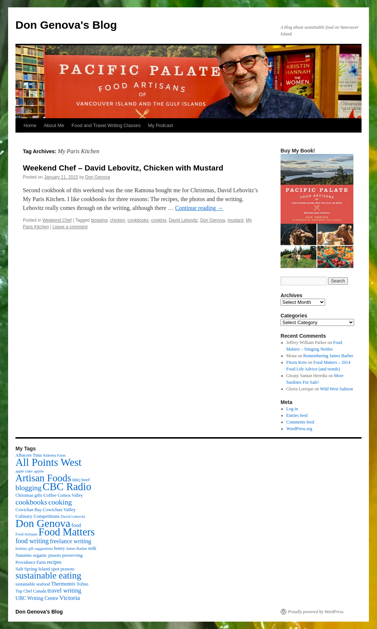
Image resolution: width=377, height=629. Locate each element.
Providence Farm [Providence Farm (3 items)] (30, 562)
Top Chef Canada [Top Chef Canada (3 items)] (30, 591)
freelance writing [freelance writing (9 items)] (70, 541)
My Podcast (160, 125)
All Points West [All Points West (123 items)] (48, 462)
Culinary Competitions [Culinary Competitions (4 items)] (37, 516)
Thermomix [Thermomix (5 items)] (63, 584)
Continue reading (199, 208)
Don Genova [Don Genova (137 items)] (42, 523)
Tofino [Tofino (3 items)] (82, 584)
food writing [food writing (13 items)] (32, 541)
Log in (292, 408)
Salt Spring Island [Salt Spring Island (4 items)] (32, 569)
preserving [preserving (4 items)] (72, 555)
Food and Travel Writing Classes (106, 125)
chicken (117, 220)
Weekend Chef (56, 220)
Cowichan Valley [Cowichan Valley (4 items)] (59, 509)
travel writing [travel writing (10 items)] (64, 590)
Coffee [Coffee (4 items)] (49, 495)
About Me (54, 125)
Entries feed (297, 415)
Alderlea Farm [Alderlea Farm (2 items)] (54, 455)
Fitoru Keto (296, 362)
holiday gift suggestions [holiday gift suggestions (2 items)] (34, 549)
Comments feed (300, 422)
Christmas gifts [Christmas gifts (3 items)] (28, 495)
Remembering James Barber (328, 355)
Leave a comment (70, 226)
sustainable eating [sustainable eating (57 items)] (48, 575)
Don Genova (97, 177)
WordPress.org (299, 428)
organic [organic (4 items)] (40, 555)
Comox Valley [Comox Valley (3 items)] (70, 495)
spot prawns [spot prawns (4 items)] (62, 569)
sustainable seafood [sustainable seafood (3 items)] (32, 584)
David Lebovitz (183, 220)
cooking (158, 220)
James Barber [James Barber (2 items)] (76, 549)
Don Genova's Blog (66, 25)
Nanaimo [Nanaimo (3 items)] (23, 555)
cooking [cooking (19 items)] (60, 502)
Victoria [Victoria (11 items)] (69, 597)
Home (30, 125)
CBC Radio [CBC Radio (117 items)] (67, 486)
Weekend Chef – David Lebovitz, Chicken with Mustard (123, 168)
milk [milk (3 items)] (92, 548)
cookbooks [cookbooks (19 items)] (31, 502)
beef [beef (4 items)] (85, 479)
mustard (235, 220)
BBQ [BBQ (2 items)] (76, 480)
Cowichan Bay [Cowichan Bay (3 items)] (28, 509)
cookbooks (137, 220)
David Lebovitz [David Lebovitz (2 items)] (73, 516)
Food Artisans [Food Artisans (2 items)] (26, 534)
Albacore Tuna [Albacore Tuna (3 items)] (28, 455)
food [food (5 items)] (76, 525)
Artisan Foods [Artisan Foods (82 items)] (43, 478)
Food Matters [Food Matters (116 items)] (67, 532)
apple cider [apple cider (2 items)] (24, 471)
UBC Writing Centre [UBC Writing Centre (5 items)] (36, 598)
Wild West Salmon (336, 388)
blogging (99, 220)
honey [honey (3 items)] (59, 548)
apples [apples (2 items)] (39, 471)
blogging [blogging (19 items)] (28, 488)
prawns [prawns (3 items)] (54, 555)
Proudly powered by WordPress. (316, 611)
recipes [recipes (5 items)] (54, 562)
